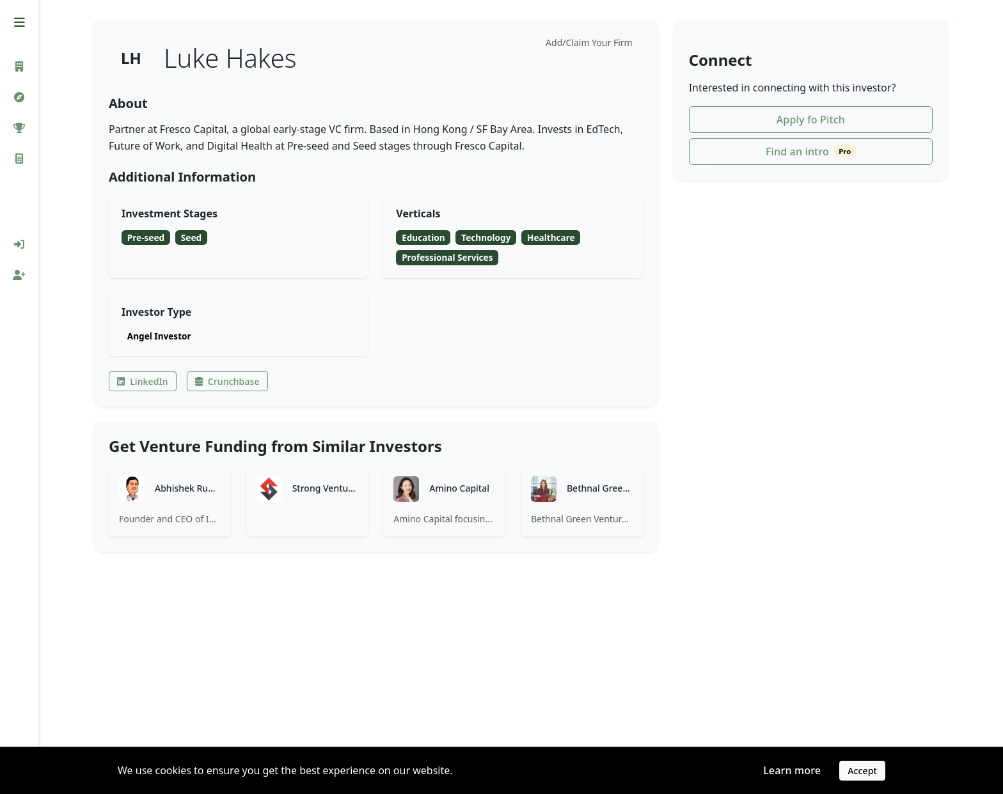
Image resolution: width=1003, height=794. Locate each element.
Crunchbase (227, 381)
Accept (862, 771)
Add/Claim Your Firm (589, 42)
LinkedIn (142, 381)
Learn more (792, 770)
